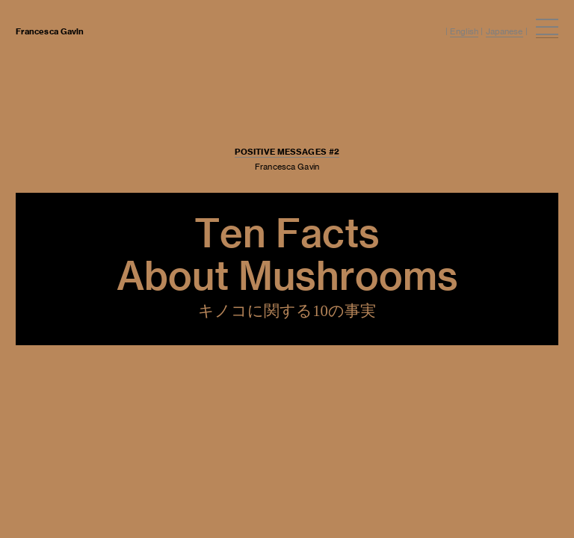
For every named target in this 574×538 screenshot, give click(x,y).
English (464, 31)
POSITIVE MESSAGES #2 (287, 151)
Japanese (504, 31)
